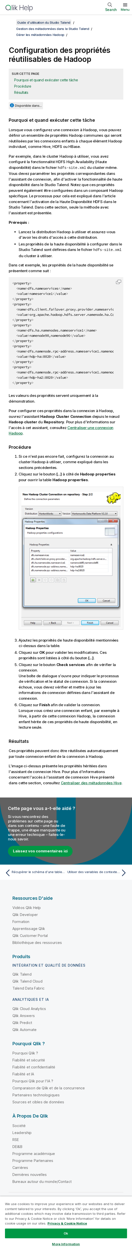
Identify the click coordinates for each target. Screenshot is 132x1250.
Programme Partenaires (32, 1160)
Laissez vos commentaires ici (40, 850)
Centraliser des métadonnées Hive (91, 782)
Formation (20, 921)
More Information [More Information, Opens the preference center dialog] (66, 1244)
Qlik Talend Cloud (27, 981)
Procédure (22, 86)
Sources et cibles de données (38, 1101)
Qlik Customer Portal (30, 935)
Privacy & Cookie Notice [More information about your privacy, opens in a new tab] (67, 1223)
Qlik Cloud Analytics (29, 1008)
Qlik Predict (22, 1022)
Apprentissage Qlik (28, 928)
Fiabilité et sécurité (28, 1059)
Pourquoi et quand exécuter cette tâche (46, 80)
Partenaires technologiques (36, 1094)
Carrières (20, 1167)
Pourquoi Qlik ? (25, 1052)
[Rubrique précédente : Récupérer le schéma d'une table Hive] (34, 872)
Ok (66, 1233)
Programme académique (33, 1153)
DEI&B (17, 1146)
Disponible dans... (28, 106)
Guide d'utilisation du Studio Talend (43, 22)
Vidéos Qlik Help (26, 907)
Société (19, 1125)
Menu (125, 9)
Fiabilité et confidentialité (33, 1066)
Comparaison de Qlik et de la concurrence (48, 1087)
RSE (15, 1139)
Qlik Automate (24, 1029)
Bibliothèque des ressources (37, 942)
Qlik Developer (25, 914)
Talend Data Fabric (28, 988)
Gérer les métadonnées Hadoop (40, 35)
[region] (66, 1223)
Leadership (22, 1132)
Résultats (21, 92)
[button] (118, 281)
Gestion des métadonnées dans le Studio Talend (52, 29)
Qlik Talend (22, 974)
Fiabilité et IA (23, 1073)
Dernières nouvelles (29, 1174)
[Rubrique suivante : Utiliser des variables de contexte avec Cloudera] (97, 872)
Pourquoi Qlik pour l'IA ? (32, 1080)
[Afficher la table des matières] (10, 22)
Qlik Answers (23, 1015)
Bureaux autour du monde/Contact (42, 1181)
